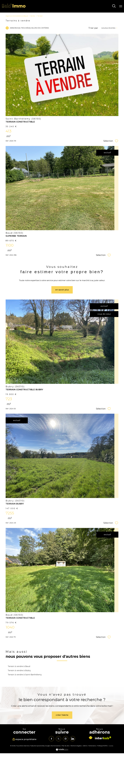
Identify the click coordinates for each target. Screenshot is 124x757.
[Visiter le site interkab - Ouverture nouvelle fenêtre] (103, 737)
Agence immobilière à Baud (17, 16)
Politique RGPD (102, 746)
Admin (85, 746)
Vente (32, 16)
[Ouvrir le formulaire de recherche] (114, 6)
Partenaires (92, 746)
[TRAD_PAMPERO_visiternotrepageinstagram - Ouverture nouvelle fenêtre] (65, 738)
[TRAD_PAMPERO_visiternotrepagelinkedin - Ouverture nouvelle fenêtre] (72, 738)
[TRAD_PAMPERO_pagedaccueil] (14, 7)
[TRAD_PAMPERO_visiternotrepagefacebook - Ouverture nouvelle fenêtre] (51, 738)
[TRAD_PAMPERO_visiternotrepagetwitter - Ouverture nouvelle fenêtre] (58, 738)
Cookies (111, 746)
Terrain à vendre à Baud (19, 666)
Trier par (93, 28)
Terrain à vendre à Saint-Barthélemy (25, 674)
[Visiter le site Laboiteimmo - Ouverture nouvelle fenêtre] (62, 750)
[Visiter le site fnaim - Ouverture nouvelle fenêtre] (90, 737)
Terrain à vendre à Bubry (19, 670)
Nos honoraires (55, 746)
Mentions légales (76, 746)
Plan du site (65, 746)
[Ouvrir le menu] (120, 6)
